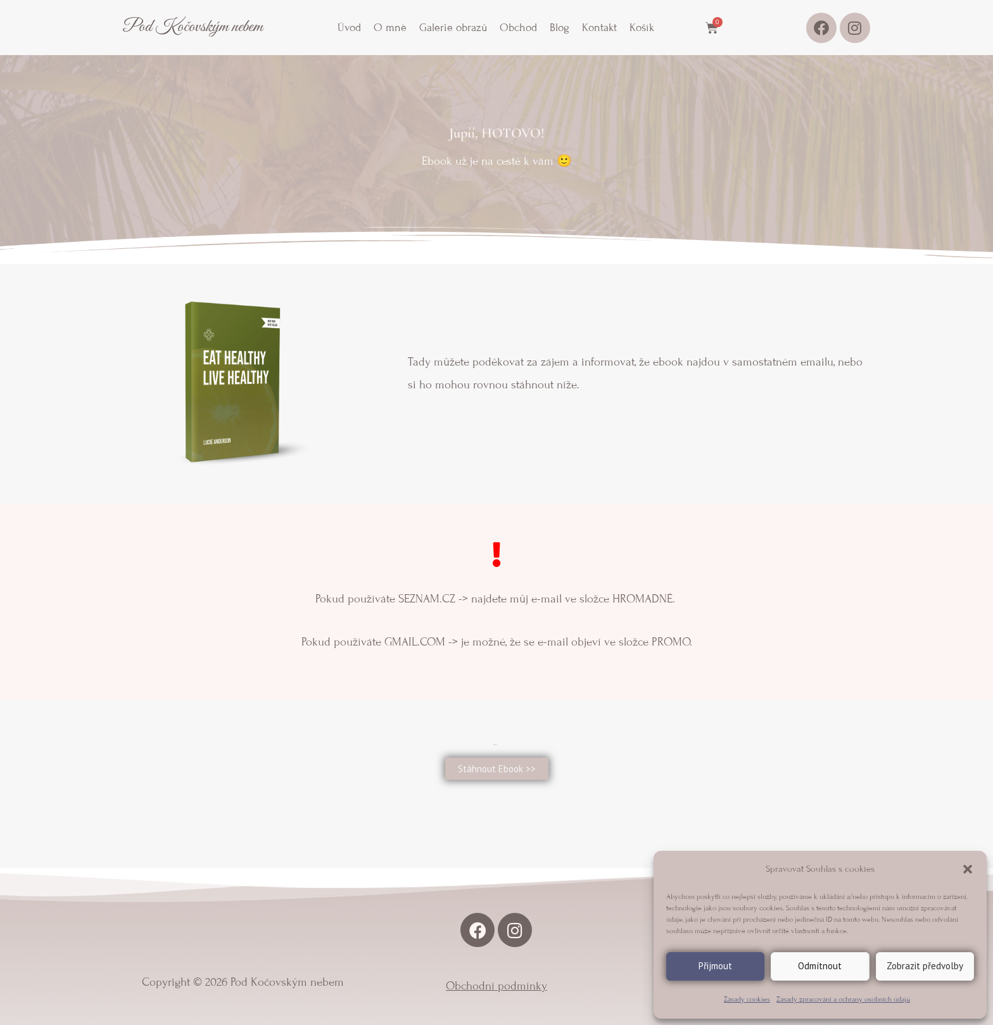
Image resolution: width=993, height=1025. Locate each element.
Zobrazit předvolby (925, 966)
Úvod (349, 27)
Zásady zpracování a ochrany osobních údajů (843, 999)
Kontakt (599, 27)
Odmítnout (820, 966)
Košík (641, 27)
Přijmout (715, 966)
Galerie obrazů (453, 27)
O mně (390, 27)
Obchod (518, 27)
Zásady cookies (747, 999)
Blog (559, 27)
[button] (967, 869)
